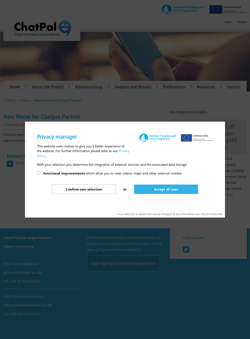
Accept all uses (166, 189)
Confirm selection (84, 189)
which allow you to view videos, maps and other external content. (112, 173)
